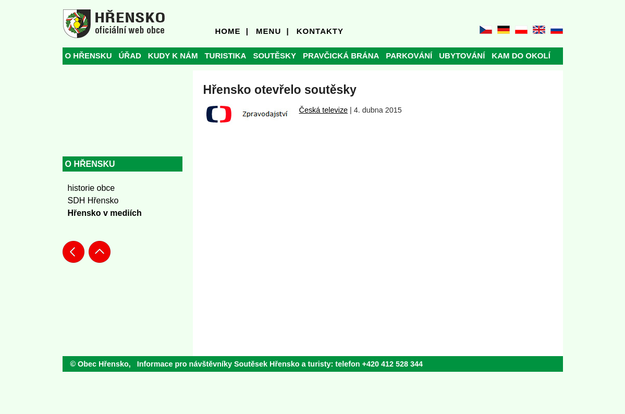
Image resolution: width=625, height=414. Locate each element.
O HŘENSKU (88, 55)
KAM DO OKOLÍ (521, 55)
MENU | (272, 31)
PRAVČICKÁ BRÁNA (341, 55)
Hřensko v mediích (105, 213)
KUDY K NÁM (173, 55)
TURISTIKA (225, 55)
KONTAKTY (320, 31)
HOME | (232, 31)
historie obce (91, 188)
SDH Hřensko (93, 200)
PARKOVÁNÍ (409, 55)
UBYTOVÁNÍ (462, 55)
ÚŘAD (130, 55)
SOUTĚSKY (274, 55)
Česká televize (323, 110)
